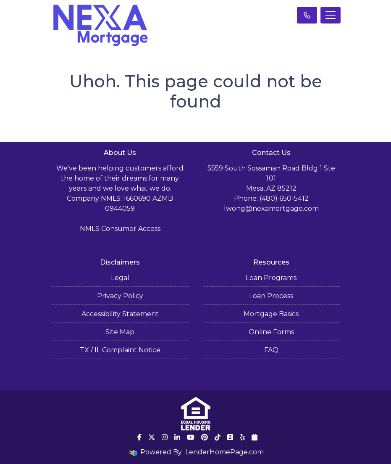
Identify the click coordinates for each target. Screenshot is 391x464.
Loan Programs (271, 278)
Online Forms (271, 332)
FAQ (271, 350)
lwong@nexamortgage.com (271, 208)
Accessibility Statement (120, 314)
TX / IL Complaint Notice (120, 350)
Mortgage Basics (271, 314)
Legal (120, 278)
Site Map (119, 332)
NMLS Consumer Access (120, 229)
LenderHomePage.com (224, 452)
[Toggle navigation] (330, 15)
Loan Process (271, 296)
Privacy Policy (120, 296)
